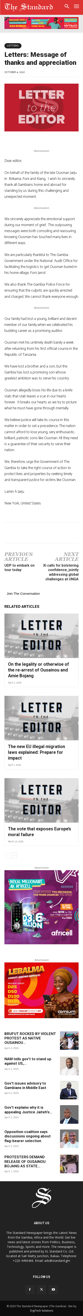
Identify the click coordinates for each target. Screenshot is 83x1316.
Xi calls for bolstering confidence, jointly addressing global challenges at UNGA (61, 572)
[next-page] (14, 855)
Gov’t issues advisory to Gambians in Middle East (25, 1085)
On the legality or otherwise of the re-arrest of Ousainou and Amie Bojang (38, 670)
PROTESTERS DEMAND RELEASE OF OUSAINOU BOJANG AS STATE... (25, 1161)
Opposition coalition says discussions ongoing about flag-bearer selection (27, 1136)
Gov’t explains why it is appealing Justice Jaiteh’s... (28, 1109)
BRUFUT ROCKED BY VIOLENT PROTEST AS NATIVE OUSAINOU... (30, 1038)
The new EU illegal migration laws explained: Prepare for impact (36, 752)
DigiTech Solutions (41, 1310)
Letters (12, 45)
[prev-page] (7, 855)
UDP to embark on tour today (19, 567)
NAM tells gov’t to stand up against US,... (27, 1061)
